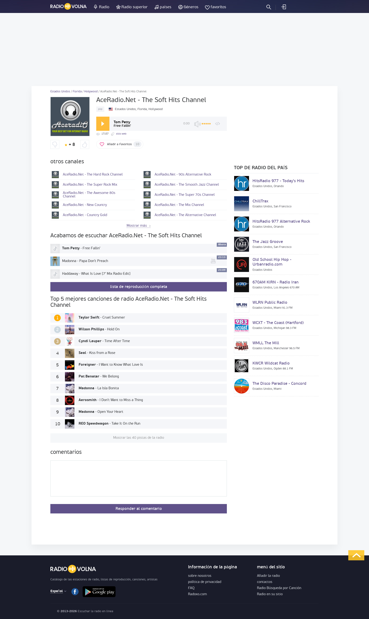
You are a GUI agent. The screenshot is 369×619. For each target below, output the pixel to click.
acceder (283, 6)
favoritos (218, 7)
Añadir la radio (268, 576)
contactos (264, 582)
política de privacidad (204, 582)
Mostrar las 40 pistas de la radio (138, 438)
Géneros (191, 7)
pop (100, 109)
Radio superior (134, 7)
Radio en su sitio (270, 594)
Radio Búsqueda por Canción (279, 588)
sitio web (121, 134)
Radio (104, 7)
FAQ (191, 588)
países (165, 7)
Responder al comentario (139, 509)
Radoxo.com (197, 594)
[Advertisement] (184, 49)
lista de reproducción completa (138, 287)
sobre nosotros (199, 576)
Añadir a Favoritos (124, 144)
